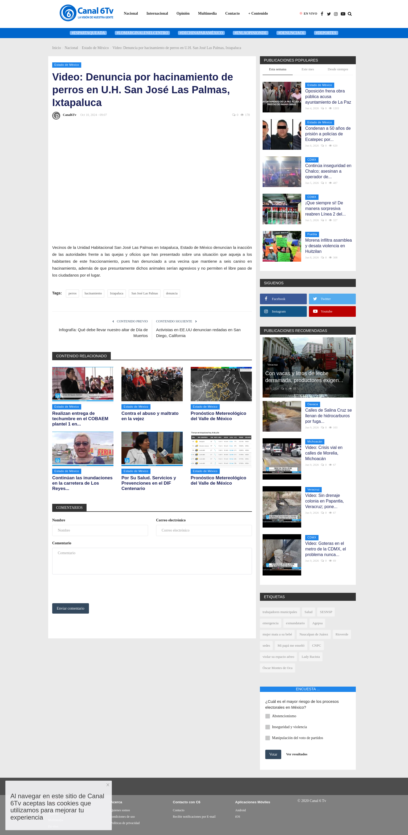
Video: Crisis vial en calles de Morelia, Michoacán (323, 453)
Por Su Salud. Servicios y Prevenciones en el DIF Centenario (148, 483)
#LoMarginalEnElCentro (142, 33)
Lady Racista (311, 657)
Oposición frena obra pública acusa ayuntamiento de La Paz (328, 96)
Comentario (61, 543)
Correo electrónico (171, 520)
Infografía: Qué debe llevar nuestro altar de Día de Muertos (103, 332)
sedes (266, 645)
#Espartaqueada (88, 33)
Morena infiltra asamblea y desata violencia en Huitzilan (328, 246)
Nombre (58, 520)
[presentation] (92, 588)
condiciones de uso (123, 816)
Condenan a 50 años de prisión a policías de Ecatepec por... (328, 134)
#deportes (326, 33)
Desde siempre (338, 69)
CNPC (316, 645)
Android (240, 810)
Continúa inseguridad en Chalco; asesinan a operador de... (328, 171)
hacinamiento (93, 293)
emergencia (271, 623)
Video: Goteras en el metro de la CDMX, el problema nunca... (325, 549)
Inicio (56, 48)
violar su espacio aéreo (278, 657)
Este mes (308, 69)
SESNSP (326, 612)
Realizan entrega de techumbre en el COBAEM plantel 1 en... (80, 419)
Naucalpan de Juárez (313, 634)
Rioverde (342, 634)
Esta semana (277, 69)
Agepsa (317, 623)
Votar (273, 754)
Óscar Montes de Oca (277, 668)
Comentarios (69, 508)
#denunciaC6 (291, 33)
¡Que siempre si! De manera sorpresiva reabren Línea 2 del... (325, 208)
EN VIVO (310, 13)
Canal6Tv (64, 116)
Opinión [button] (183, 13)
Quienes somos (120, 810)
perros (72, 293)
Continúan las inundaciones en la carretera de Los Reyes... (82, 483)
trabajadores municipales (280, 612)
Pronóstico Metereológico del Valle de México (218, 416)
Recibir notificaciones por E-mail (194, 816)
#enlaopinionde (251, 33)
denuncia (172, 293)
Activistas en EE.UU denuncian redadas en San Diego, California (198, 332)
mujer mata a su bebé (277, 634)
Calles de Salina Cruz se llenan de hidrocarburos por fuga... (328, 416)
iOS (237, 816)
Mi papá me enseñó (291, 645)
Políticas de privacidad (125, 823)
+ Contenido (258, 13)
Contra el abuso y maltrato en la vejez (149, 416)
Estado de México (95, 48)
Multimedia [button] (207, 13)
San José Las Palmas (144, 293)
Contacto (232, 13)
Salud (309, 612)
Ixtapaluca (116, 293)
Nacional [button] (131, 13)
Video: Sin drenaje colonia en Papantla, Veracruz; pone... (324, 501)
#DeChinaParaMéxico (201, 33)
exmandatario (295, 623)
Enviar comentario (70, 608)
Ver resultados (297, 754)
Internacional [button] (157, 13)
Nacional (71, 48)
